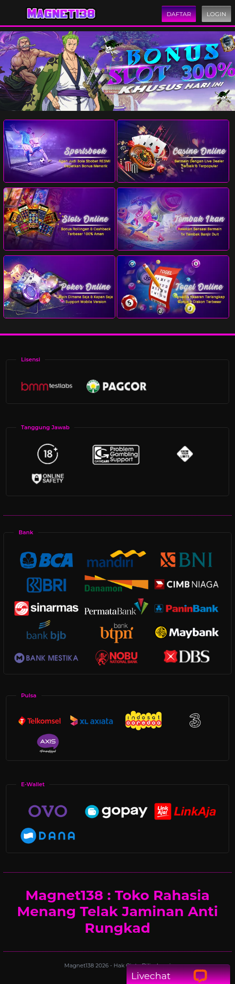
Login (216, 14)
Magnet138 (80, 965)
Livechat (169, 976)
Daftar (179, 14)
